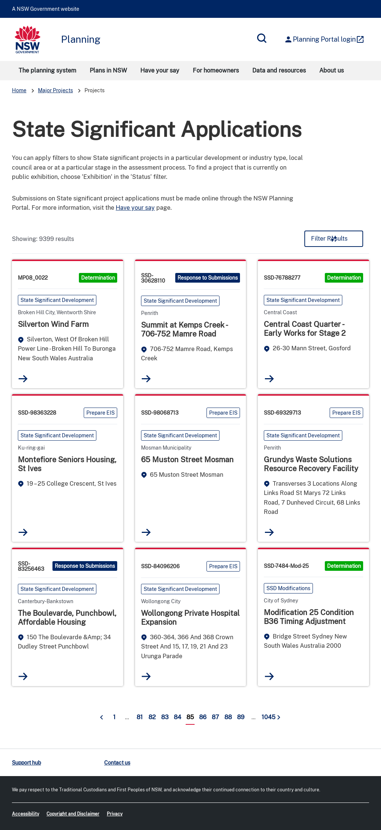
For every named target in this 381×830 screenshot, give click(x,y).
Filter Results (329, 238)
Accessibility (25, 813)
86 (202, 716)
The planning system (47, 70)
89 (240, 716)
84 (177, 716)
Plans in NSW (108, 70)
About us (331, 70)
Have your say (159, 70)
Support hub (26, 762)
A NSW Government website (45, 9)
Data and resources (279, 70)
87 (215, 716)
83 (165, 716)
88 (228, 716)
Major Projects (55, 90)
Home (19, 90)
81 (140, 716)
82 (152, 716)
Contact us (117, 762)
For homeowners (216, 70)
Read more (23, 378)
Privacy (114, 813)
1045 (267, 716)
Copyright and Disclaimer (73, 813)
